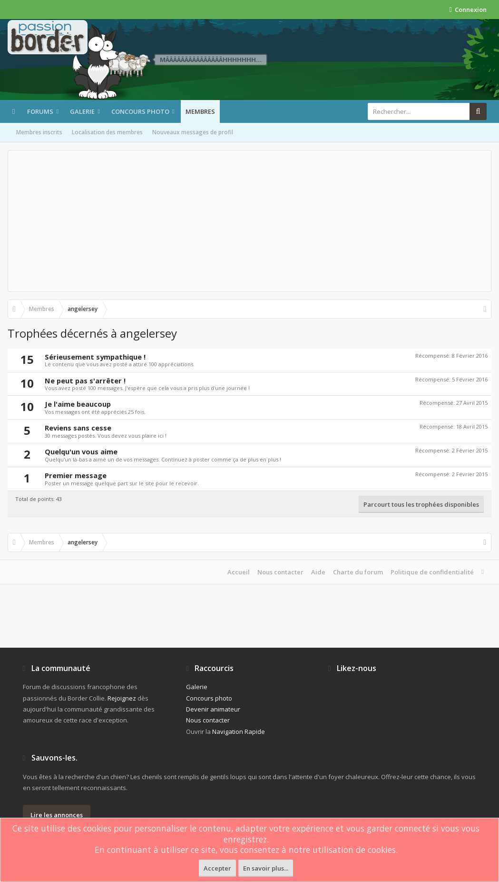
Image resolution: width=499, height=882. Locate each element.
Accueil (238, 572)
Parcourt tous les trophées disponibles (421, 504)
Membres (200, 111)
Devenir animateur (213, 709)
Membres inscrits (39, 132)
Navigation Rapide (238, 731)
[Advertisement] (249, 221)
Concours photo (140, 111)
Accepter (217, 868)
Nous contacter (280, 572)
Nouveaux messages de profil (192, 132)
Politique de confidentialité (432, 572)
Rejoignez (122, 698)
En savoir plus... (265, 868)
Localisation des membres (107, 132)
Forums (40, 111)
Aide (318, 572)
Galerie (82, 111)
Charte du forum (358, 572)
